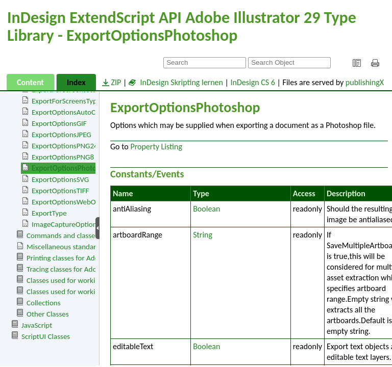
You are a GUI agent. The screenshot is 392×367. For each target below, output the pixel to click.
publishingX (365, 82)
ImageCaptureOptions (66, 224)
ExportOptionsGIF (59, 123)
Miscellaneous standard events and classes (93, 246)
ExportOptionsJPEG (61, 134)
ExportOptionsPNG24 (65, 145)
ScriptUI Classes (45, 336)
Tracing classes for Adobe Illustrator (81, 269)
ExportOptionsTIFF (60, 190)
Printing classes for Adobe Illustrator (83, 258)
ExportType (49, 213)
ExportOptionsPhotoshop (72, 168)
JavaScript (36, 325)
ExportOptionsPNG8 (63, 157)
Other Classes (48, 314)
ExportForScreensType (66, 101)
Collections (44, 302)
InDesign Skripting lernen (176, 82)
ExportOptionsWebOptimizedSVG (83, 201)
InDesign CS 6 (253, 82)
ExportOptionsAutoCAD (68, 112)
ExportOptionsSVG (60, 179)
